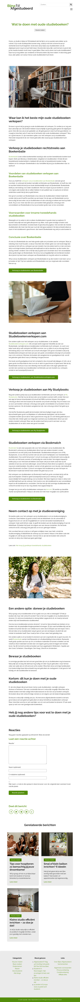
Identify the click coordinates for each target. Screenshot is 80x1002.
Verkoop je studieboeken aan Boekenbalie (27, 270)
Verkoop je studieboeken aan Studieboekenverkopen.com (33, 377)
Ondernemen (17, 966)
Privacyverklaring (63, 970)
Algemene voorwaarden (62, 968)
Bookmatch (13, 448)
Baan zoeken (17, 964)
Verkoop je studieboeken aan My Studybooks (28, 430)
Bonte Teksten (58, 999)
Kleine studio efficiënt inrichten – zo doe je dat (41, 980)
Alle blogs (17, 973)
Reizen (17, 969)
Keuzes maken (17, 962)
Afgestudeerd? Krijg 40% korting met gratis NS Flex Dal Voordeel (41, 964)
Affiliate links (63, 974)
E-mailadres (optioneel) (17, 774)
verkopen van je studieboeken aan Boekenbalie (38, 181)
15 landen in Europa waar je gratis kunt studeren (41, 987)
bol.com (49, 489)
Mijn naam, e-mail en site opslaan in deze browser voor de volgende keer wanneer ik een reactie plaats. (40, 785)
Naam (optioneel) (15, 767)
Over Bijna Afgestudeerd (62, 962)
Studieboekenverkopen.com (19, 344)
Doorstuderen (17, 971)
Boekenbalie (13, 157)
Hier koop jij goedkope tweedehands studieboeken (33, 545)
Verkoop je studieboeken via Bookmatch (27, 499)
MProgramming (46, 999)
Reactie (12, 743)
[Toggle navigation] (71, 9)
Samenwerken (63, 964)
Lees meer (13, 882)
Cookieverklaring (63, 972)
